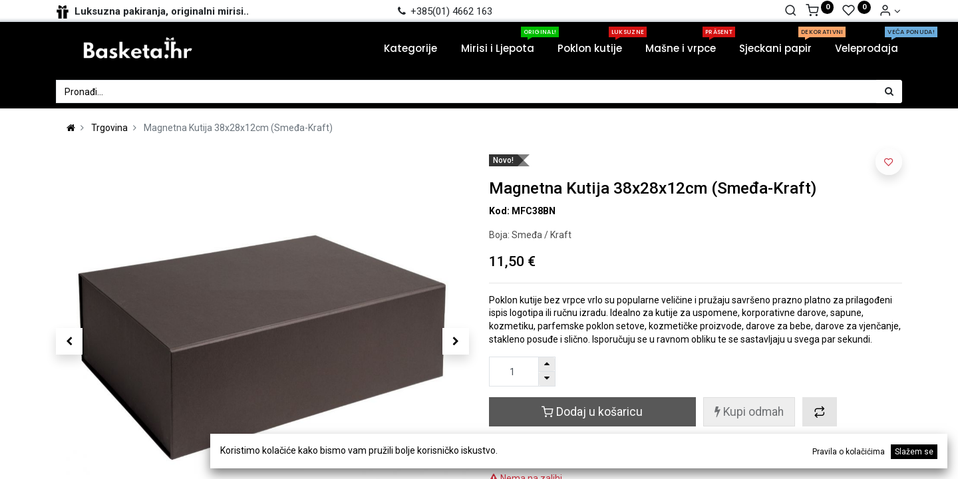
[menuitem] (402, 48)
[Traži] (790, 11)
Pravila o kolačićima (848, 451)
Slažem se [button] (914, 451)
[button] (69, 341)
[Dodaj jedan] (547, 364)
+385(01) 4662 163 (443, 11)
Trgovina (109, 127)
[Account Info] (890, 11)
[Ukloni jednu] (547, 379)
